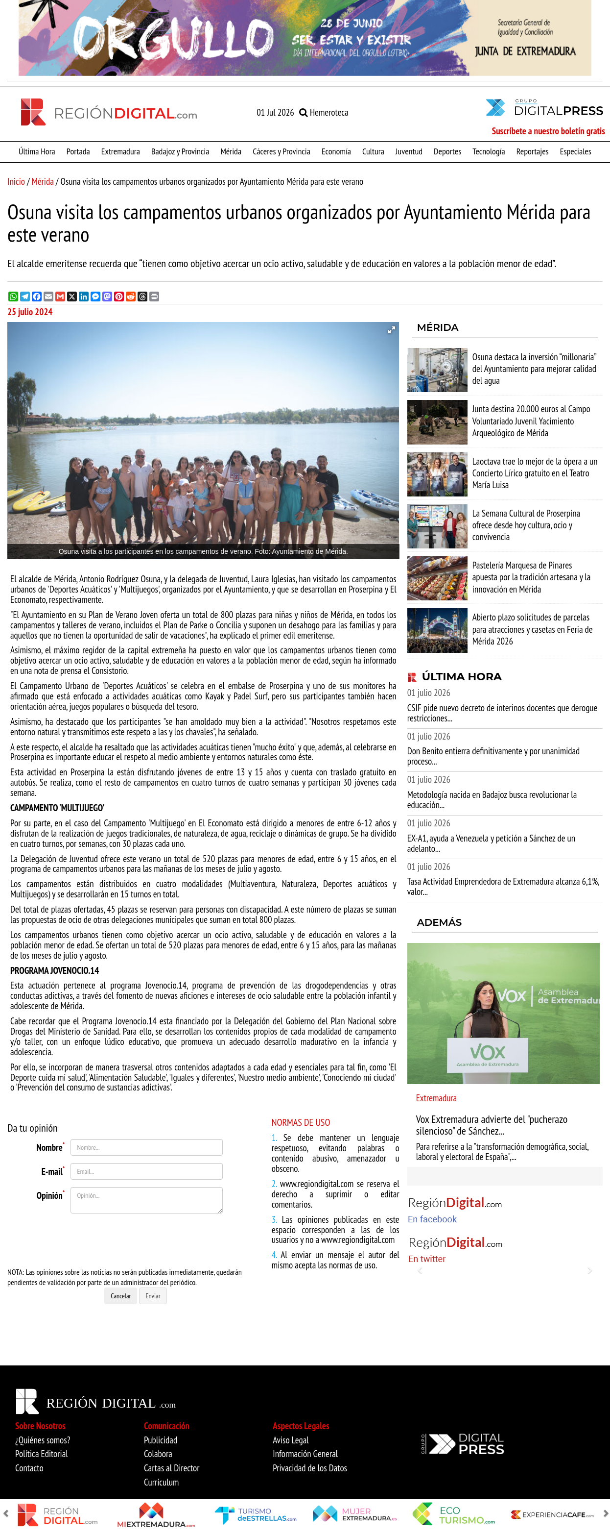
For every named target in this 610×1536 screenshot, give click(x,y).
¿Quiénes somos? (42, 1440)
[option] (305, 38)
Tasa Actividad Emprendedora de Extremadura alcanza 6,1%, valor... (503, 886)
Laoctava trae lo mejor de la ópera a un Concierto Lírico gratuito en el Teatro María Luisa (535, 473)
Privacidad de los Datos (310, 1468)
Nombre (50, 1146)
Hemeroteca (324, 112)
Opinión (51, 1194)
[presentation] (122, 1240)
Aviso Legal (291, 1440)
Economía (336, 151)
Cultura (373, 151)
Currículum (161, 1482)
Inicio (16, 181)
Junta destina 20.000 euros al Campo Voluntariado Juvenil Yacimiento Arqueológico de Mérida (531, 420)
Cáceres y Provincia (281, 151)
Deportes (447, 151)
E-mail (53, 1170)
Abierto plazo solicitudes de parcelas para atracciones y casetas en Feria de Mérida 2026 (532, 628)
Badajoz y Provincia (180, 151)
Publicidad (160, 1440)
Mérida (230, 151)
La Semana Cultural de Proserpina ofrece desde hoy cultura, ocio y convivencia (526, 525)
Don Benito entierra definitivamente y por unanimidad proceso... (493, 756)
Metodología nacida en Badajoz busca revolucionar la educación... (492, 800)
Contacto (29, 1468)
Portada (78, 151)
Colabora (158, 1454)
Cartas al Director (171, 1468)
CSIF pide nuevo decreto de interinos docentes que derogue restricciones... (502, 713)
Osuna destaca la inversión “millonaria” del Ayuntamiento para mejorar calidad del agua (534, 368)
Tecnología (488, 151)
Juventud (409, 151)
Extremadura (120, 151)
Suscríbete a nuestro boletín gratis (548, 131)
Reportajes (532, 151)
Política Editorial (41, 1454)
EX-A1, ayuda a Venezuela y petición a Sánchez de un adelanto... (491, 843)
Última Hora (37, 151)
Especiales (575, 151)
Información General (305, 1454)
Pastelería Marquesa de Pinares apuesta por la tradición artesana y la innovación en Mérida (531, 577)
